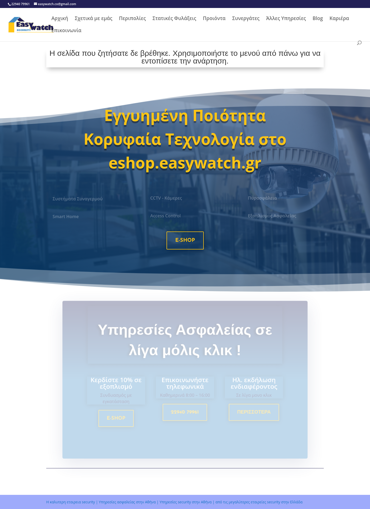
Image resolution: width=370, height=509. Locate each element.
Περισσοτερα (252, 413)
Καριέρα (339, 19)
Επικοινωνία (66, 31)
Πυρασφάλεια (263, 198)
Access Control (166, 216)
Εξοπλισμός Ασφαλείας (272, 216)
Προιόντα (214, 19)
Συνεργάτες (246, 19)
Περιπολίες (132, 19)
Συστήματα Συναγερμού (78, 199)
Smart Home (66, 216)
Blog (317, 19)
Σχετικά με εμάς (93, 19)
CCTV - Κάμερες (166, 198)
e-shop (185, 240)
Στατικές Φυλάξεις (174, 19)
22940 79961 (185, 413)
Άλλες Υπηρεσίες (286, 19)
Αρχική (59, 19)
